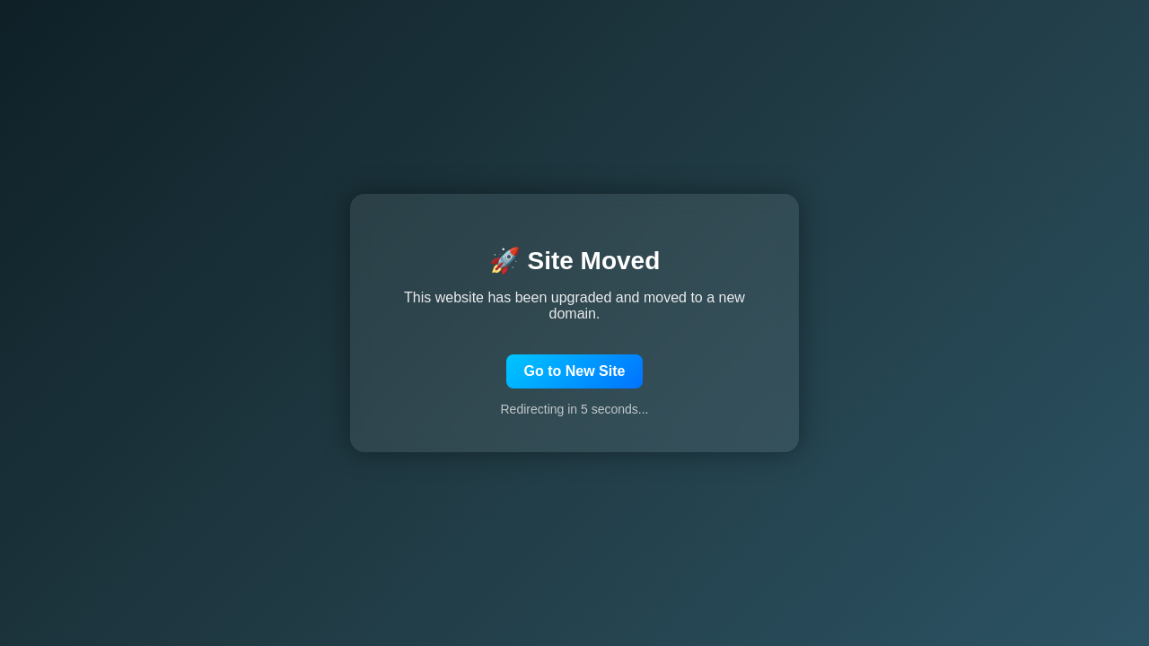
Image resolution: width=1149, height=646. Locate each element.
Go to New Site (575, 371)
